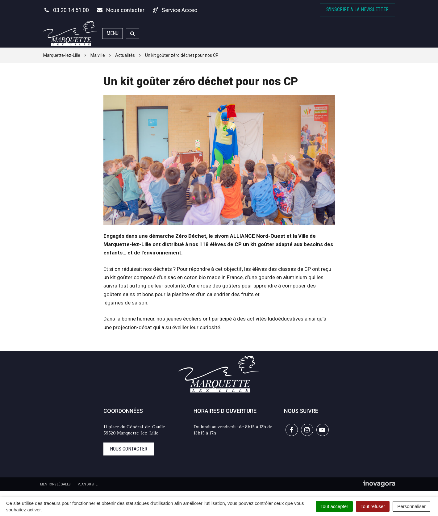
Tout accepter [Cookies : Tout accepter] (334, 506)
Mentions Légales (55, 484)
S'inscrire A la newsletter (357, 9)
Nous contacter (128, 449)
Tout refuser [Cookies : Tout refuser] (373, 506)
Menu (112, 33)
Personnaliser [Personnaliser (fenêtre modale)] (411, 506)
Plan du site (88, 484)
